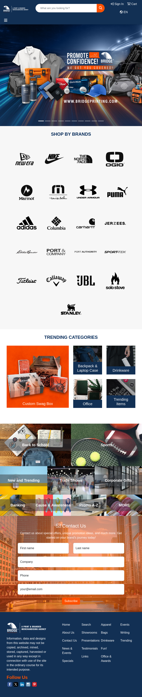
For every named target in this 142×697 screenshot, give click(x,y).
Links (85, 656)
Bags (104, 632)
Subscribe (70, 601)
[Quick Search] (66, 8)
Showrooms (89, 632)
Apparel (106, 624)
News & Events (67, 650)
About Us (68, 632)
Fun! (104, 648)
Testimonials (89, 648)
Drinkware (107, 640)
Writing (125, 632)
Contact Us (69, 640)
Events (124, 624)
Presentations (89, 640)
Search (86, 624)
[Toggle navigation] (6, 20)
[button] (10, 75)
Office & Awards (106, 658)
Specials (67, 660)
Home (66, 624)
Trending (126, 640)
